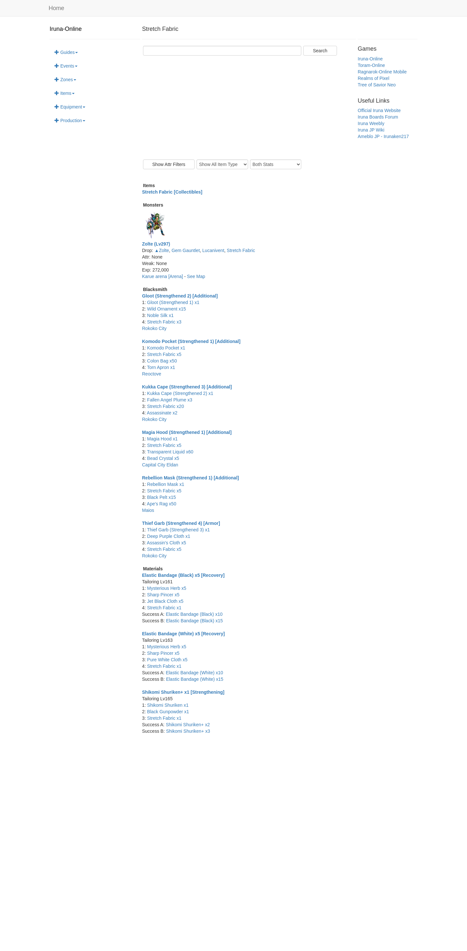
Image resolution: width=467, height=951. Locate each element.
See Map (196, 276)
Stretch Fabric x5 (164, 354)
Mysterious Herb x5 (166, 588)
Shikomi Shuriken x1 (168, 705)
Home (56, 8)
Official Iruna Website (379, 110)
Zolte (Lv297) (156, 244)
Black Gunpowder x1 (168, 711)
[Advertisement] (249, 107)
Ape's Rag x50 (161, 503)
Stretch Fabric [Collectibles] (172, 192)
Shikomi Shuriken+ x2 (188, 724)
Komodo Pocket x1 (166, 347)
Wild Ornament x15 (166, 308)
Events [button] (66, 66)
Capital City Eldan (160, 464)
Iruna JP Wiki (371, 130)
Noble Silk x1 (160, 315)
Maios (148, 510)
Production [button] (69, 120)
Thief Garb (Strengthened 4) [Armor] (181, 523)
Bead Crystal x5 (163, 458)
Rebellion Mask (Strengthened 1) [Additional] (190, 477)
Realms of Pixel (373, 78)
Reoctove (151, 373)
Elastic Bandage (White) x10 (194, 672)
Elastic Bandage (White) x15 (194, 679)
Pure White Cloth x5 (167, 659)
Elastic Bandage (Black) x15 (194, 620)
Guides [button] (66, 52)
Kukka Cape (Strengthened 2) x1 (180, 393)
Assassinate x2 (162, 412)
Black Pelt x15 (161, 497)
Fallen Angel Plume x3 (169, 399)
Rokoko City (154, 328)
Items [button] (64, 93)
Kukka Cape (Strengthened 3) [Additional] (187, 386)
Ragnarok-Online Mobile (382, 71)
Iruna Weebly (371, 123)
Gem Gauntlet (186, 250)
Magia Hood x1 (162, 438)
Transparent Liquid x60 (170, 451)
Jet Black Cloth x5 (165, 601)
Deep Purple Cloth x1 (168, 536)
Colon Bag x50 (162, 360)
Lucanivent (213, 250)
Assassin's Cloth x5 (166, 542)
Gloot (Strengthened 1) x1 (173, 302)
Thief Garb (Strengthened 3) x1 (178, 529)
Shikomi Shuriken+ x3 (188, 731)
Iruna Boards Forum (378, 117)
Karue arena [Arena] (163, 276)
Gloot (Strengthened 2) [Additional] (180, 295)
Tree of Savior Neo (377, 84)
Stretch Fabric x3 (164, 321)
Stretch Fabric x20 (165, 406)
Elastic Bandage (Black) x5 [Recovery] (183, 575)
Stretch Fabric (241, 250)
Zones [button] (65, 79)
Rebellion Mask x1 (165, 484)
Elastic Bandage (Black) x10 (194, 614)
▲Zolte (161, 250)
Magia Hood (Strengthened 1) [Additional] (187, 432)
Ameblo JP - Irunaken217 (383, 136)
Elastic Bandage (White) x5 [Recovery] (183, 633)
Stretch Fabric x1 (164, 607)
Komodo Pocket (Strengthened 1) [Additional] (191, 341)
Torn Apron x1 (161, 367)
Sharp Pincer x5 (163, 594)
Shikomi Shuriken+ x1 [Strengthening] (183, 692)
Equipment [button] (69, 106)
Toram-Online (371, 65)
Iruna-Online (66, 29)
